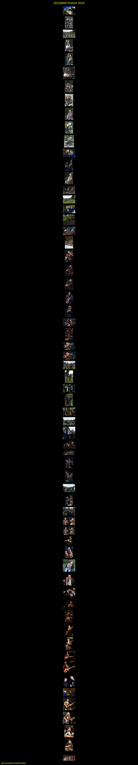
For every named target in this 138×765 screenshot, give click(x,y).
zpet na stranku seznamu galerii (13, 763)
